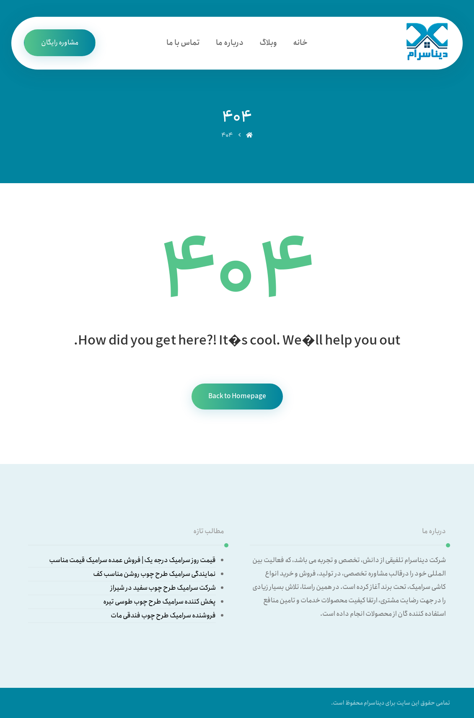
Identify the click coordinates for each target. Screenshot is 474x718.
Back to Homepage (237, 396)
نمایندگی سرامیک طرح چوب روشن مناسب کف (154, 574)
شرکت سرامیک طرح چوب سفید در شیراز (163, 588)
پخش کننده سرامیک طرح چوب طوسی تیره (159, 601)
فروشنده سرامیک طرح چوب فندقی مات (163, 615)
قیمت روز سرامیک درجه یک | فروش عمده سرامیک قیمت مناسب (132, 560)
